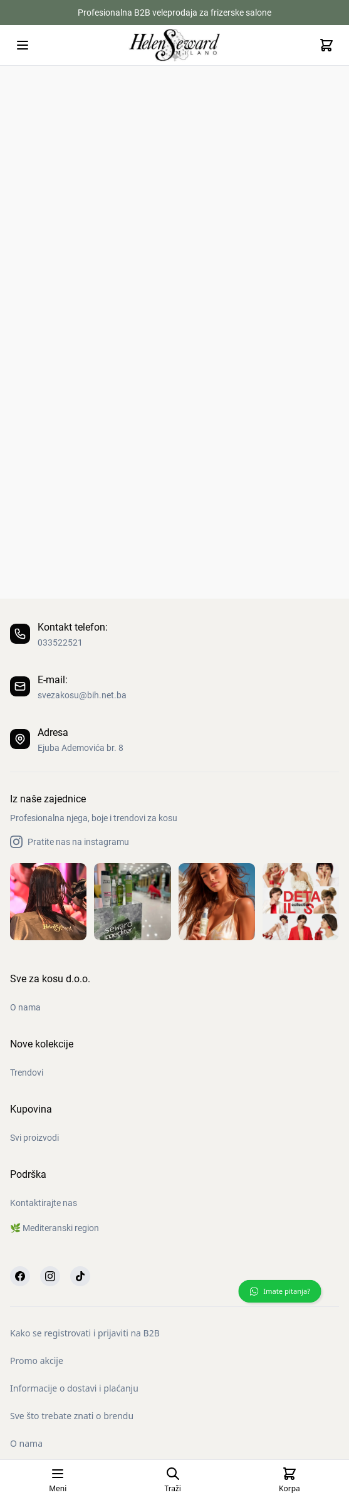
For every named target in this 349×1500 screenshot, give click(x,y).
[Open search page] (173, 1480)
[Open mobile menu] (22, 45)
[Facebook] (20, 1276)
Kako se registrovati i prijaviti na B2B (85, 1333)
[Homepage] (175, 45)
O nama (26, 1443)
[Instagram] (50, 1276)
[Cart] (326, 45)
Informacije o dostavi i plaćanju (74, 1388)
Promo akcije (36, 1360)
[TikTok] (80, 1276)
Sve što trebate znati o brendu (71, 1416)
